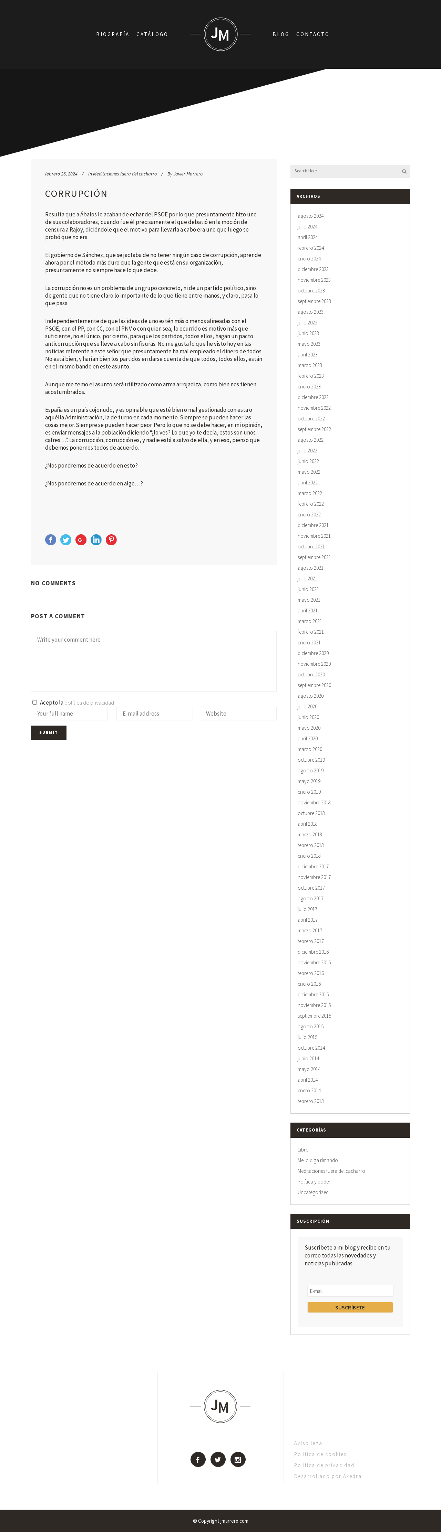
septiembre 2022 (314, 429)
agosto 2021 (311, 568)
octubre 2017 (311, 888)
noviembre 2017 (314, 877)
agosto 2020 (311, 696)
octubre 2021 (311, 546)
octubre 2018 (311, 813)
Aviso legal (309, 1443)
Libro (303, 1149)
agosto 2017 (311, 898)
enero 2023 (309, 386)
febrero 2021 (311, 632)
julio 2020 (307, 706)
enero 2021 (309, 642)
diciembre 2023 (313, 269)
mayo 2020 (309, 728)
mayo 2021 (309, 600)
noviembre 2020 (314, 664)
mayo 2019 (309, 781)
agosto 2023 (311, 312)
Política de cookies (320, 1454)
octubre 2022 (311, 418)
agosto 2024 (311, 216)
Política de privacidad (324, 1465)
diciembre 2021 (313, 525)
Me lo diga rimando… (320, 1160)
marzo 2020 (310, 749)
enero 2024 (309, 258)
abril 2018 (308, 824)
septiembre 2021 (314, 557)
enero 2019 (309, 792)
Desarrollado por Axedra (328, 1476)
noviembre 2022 (314, 408)
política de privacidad (89, 702)
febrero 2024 (311, 248)
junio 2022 (308, 461)
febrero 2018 (311, 845)
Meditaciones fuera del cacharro (125, 174)
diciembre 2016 (313, 952)
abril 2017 (308, 920)
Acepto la (73, 702)
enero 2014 (309, 1090)
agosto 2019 (311, 770)
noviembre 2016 (314, 962)
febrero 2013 (311, 1101)
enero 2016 (309, 984)
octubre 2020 (311, 674)
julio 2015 (307, 1037)
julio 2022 (307, 450)
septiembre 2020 (314, 685)
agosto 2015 (311, 1026)
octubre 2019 (311, 760)
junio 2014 (308, 1058)
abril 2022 (308, 482)
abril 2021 (308, 610)
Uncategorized (313, 1192)
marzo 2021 (310, 621)
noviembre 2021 (314, 536)
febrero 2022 (311, 504)
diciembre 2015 (313, 994)
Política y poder (314, 1181)
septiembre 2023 (314, 301)
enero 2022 (309, 514)
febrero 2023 (311, 376)
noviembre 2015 (314, 1005)
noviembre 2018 (314, 802)
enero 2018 (309, 856)
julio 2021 (307, 578)
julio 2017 (307, 909)
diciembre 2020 (313, 653)
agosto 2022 (311, 440)
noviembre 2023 (314, 280)
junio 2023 (308, 333)
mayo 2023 (309, 344)
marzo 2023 (310, 365)
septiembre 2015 (314, 1016)
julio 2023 (307, 322)
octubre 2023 (311, 290)
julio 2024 (307, 226)
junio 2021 (308, 589)
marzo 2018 (310, 834)
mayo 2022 (309, 472)
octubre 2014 (311, 1047)
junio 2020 (308, 717)
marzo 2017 (310, 930)
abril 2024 (308, 237)
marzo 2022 (310, 493)
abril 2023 (308, 354)
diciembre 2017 (313, 866)
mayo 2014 (309, 1069)
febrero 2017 (311, 941)
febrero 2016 (311, 973)
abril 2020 (308, 738)
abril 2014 (308, 1079)
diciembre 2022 (313, 397)
